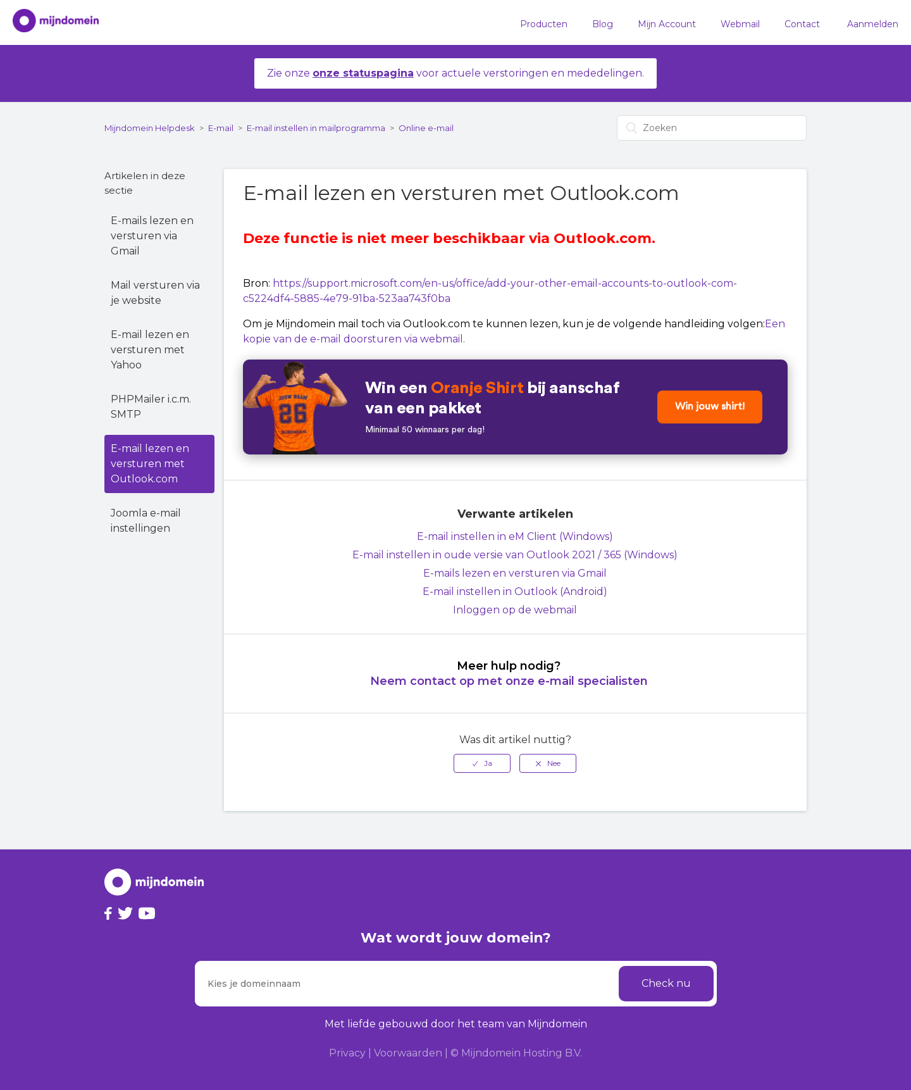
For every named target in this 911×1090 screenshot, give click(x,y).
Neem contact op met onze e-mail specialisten (509, 681)
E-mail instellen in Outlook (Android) (515, 592)
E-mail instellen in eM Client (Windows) (515, 536)
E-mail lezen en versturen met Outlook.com (150, 463)
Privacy (347, 1053)
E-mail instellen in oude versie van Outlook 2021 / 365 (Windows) (515, 555)
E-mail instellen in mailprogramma (316, 128)
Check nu (666, 983)
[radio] (482, 763)
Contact (802, 24)
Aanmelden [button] (872, 24)
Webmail (740, 24)
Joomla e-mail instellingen (146, 520)
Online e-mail (426, 128)
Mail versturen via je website (155, 292)
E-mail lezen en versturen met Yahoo (150, 350)
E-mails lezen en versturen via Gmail (152, 236)
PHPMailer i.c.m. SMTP (151, 406)
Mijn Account (667, 24)
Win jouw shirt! (710, 407)
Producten (543, 24)
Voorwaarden (408, 1053)
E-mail (220, 128)
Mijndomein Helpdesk (149, 128)
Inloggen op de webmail (515, 610)
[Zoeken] (712, 128)
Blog (602, 24)
